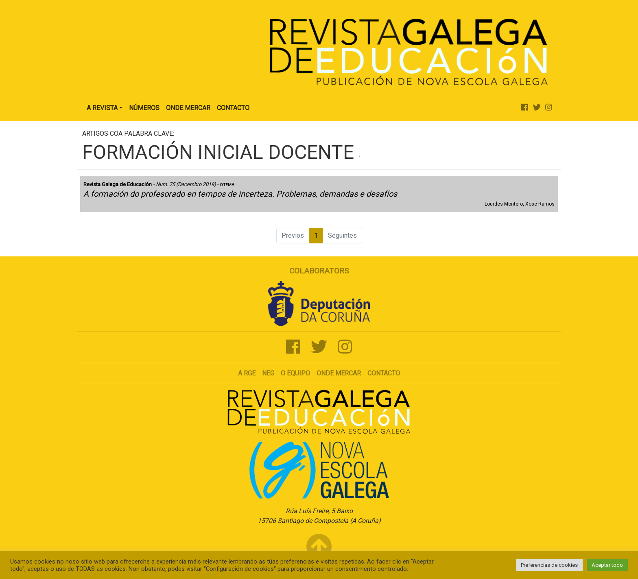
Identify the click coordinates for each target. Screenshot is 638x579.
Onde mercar (339, 373)
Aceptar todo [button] (607, 565)
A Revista (102, 108)
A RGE (247, 373)
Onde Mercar (188, 108)
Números (144, 108)
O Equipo (295, 373)
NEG (268, 373)
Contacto (233, 108)
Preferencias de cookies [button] (549, 565)
